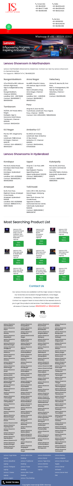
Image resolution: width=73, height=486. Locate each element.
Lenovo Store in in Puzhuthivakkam (43, 443)
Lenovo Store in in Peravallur (43, 409)
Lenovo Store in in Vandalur (60, 420)
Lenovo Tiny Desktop (28, 478)
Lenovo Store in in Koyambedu (26, 385)
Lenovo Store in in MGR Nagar (28, 439)
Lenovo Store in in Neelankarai (43, 351)
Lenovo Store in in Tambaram (60, 370)
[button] (5, 46)
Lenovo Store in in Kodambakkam (26, 351)
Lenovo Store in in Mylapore (43, 336)
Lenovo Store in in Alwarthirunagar (9, 344)
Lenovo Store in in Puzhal (43, 439)
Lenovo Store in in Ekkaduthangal (9, 416)
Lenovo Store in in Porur (43, 432)
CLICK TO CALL (10, 482)
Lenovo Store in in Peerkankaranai (43, 401)
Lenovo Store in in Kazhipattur (26, 332)
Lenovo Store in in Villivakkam (60, 442)
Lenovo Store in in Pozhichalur (43, 424)
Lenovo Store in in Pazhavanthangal (44, 398)
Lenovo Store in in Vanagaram (60, 431)
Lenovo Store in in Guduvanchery (9, 433)
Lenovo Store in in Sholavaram (60, 355)
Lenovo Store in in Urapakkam (60, 416)
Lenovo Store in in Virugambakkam (60, 446)
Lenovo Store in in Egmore (9, 412)
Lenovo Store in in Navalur (43, 347)
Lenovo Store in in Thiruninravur (60, 393)
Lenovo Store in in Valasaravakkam (60, 427)
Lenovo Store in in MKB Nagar (28, 450)
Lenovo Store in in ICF (10, 440)
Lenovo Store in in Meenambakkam (26, 435)
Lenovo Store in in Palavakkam (43, 371)
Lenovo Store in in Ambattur (9, 351)
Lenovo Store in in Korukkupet (26, 366)
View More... (18, 244)
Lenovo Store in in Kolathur (26, 359)
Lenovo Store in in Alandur (9, 332)
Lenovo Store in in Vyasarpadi (60, 450)
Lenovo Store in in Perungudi (43, 420)
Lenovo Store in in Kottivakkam (26, 370)
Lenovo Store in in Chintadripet (9, 397)
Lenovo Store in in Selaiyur (60, 347)
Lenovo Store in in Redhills (60, 325)
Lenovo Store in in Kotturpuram (26, 374)
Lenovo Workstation (44, 455)
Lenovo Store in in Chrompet (9, 408)
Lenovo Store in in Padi (45, 368)
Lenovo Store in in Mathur (26, 427)
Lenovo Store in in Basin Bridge (9, 382)
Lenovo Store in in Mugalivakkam (43, 332)
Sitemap (48, 485)
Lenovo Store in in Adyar (9, 328)
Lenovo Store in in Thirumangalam (60, 385)
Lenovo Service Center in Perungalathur (45, 417)
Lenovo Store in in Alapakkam (9, 336)
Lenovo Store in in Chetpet (9, 393)
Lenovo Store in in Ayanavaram (9, 374)
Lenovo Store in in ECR (10, 423)
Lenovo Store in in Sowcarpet (60, 366)
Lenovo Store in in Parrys (43, 386)
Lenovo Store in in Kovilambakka (26, 382)
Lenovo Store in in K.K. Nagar (27, 336)
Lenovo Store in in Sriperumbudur (60, 359)
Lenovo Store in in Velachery (60, 435)
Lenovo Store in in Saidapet (60, 336)
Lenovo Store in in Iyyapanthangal (9, 443)
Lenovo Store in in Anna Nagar (9, 355)
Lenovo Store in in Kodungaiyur (26, 355)
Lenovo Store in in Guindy (9, 429)
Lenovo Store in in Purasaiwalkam (43, 436)
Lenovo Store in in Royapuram (60, 332)
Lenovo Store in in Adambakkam (9, 325)
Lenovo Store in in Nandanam (43, 340)
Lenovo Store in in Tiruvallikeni (60, 412)
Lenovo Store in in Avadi (9, 370)
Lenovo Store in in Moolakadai (43, 328)
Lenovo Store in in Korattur (26, 363)
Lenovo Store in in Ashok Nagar (9, 366)
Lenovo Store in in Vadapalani (60, 423)
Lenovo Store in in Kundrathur (26, 389)
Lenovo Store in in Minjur (26, 442)
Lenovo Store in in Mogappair (26, 446)
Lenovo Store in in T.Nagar (60, 382)
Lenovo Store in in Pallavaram (43, 375)
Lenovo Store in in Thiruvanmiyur (60, 397)
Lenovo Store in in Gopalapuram (9, 426)
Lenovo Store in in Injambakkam (9, 437)
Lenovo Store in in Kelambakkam (26, 344)
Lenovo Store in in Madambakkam (26, 401)
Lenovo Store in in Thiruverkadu (60, 401)
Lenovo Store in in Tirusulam (60, 408)
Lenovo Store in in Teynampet (60, 374)
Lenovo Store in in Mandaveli (26, 416)
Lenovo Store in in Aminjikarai (9, 347)
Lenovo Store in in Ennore (9, 420)
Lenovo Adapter (60, 458)
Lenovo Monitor (43, 464)
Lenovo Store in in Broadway (9, 385)
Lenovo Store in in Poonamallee (43, 428)
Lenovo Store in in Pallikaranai (43, 379)
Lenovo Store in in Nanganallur (43, 344)
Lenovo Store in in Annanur (9, 359)
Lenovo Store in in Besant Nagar (9, 378)
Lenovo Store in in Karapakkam (26, 325)
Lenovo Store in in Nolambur (43, 359)
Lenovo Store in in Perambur (43, 405)
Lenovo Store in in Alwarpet (9, 340)
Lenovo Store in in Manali (26, 408)
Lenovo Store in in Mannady (26, 423)
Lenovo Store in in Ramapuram (43, 447)
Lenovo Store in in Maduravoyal (26, 404)
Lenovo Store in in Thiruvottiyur (60, 404)
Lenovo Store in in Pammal (43, 382)
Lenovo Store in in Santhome (60, 344)
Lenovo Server (42, 458)
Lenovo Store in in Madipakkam (26, 397)
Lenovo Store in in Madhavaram (26, 393)
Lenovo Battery (60, 455)
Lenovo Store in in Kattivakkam (26, 328)
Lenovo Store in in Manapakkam (26, 412)
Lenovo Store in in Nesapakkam (43, 355)
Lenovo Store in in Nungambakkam (43, 363)
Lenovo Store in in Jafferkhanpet (9, 447)
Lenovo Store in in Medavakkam (26, 431)
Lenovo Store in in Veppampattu (60, 439)
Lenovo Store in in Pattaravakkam (43, 394)
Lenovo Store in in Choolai (9, 404)
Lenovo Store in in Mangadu (26, 420)
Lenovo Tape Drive (44, 461)
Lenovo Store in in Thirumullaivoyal (60, 389)
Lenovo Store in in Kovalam (26, 378)
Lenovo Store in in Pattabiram (43, 390)
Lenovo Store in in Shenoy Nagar (60, 351)
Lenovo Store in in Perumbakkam (43, 413)
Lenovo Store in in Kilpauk (26, 347)
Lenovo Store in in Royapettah (60, 328)
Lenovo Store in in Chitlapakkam (9, 401)
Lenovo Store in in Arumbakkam (9, 363)
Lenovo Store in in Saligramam (60, 340)
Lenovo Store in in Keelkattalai (26, 340)
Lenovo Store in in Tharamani (60, 378)
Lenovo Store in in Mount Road (43, 325)
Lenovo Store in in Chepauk (9, 389)
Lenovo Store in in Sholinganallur (60, 363)
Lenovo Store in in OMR (45, 366)
